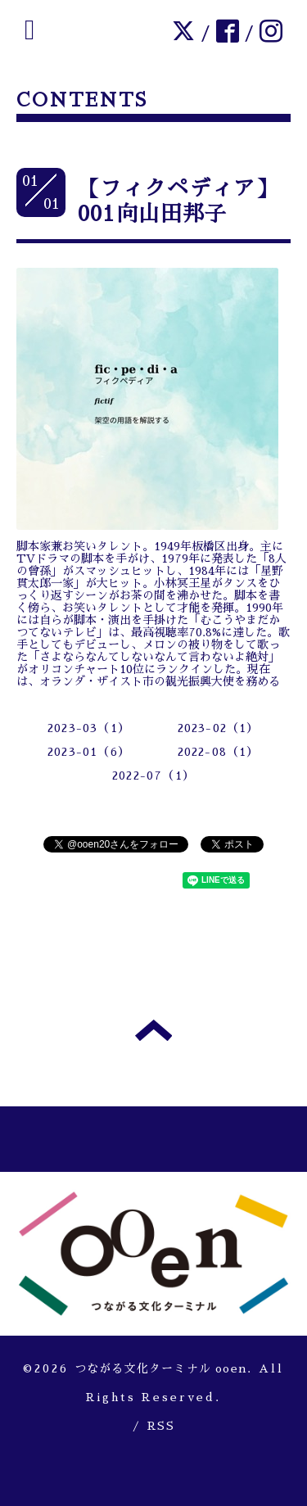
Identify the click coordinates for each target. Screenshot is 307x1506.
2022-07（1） (153, 775)
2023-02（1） (219, 728)
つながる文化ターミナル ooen (160, 1368)
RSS (160, 1425)
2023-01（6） (88, 752)
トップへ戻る (153, 1030)
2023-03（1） (88, 728)
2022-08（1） (219, 752)
